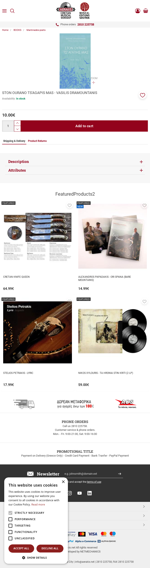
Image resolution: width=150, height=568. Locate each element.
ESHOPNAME (15, 524)
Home (5, 30)
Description (18, 161)
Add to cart (84, 126)
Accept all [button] (21, 548)
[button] (143, 95)
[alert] (36, 520)
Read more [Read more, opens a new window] (38, 504)
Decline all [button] (50, 548)
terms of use (94, 481)
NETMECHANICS (90, 551)
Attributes (17, 170)
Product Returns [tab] (37, 141)
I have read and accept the (78, 481)
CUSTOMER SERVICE (20, 515)
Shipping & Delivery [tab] (14, 141)
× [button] (63, 482)
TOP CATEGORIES (18, 506)
